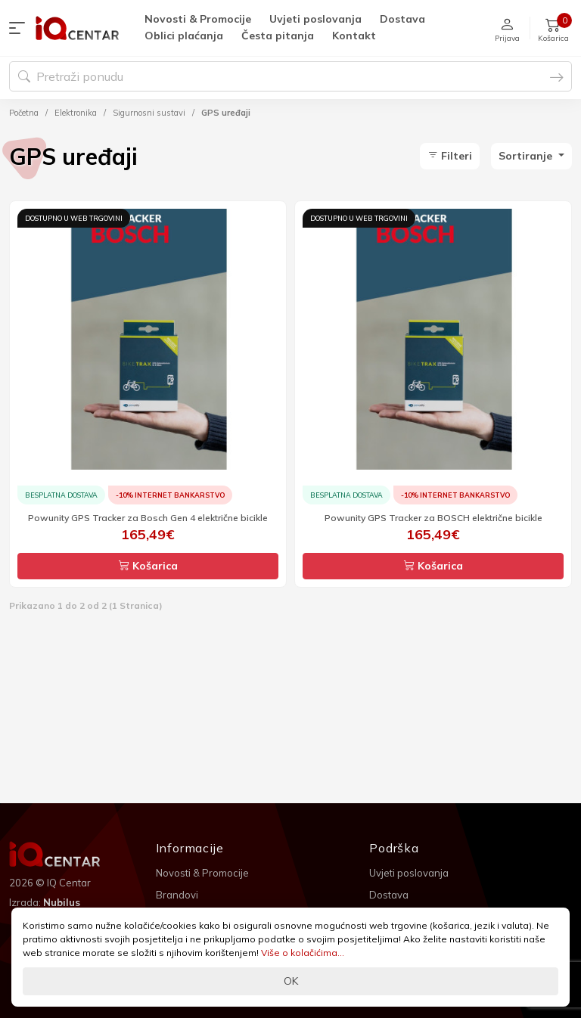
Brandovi (177, 895)
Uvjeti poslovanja (315, 19)
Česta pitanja (277, 35)
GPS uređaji (225, 112)
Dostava (402, 19)
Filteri (449, 156)
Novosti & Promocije (197, 19)
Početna (24, 112)
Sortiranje (527, 156)
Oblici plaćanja (183, 35)
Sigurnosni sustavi (149, 112)
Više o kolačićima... (302, 952)
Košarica (148, 566)
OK (291, 981)
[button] (20, 28)
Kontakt (354, 35)
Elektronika (75, 112)
